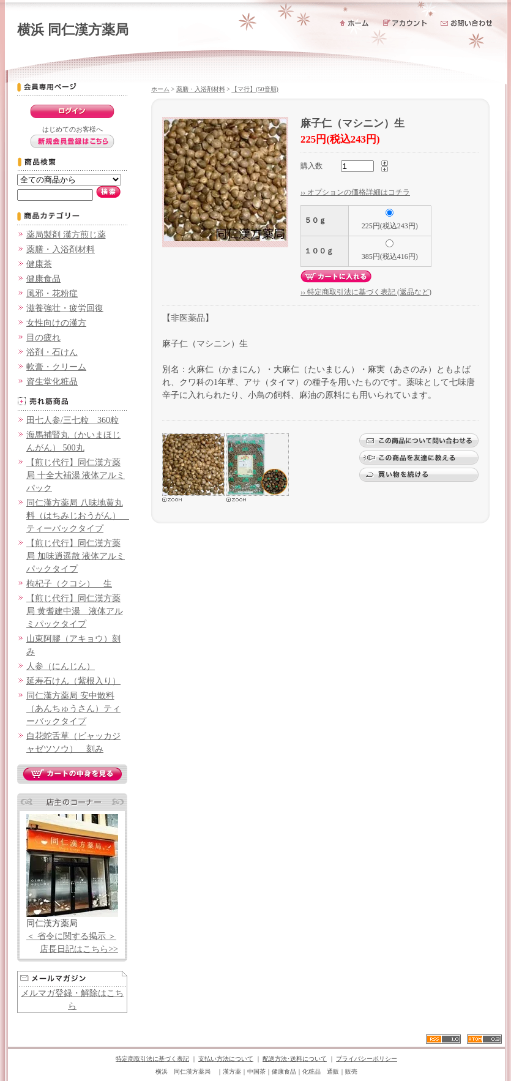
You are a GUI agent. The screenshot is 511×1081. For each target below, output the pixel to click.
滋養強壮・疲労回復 (64, 308)
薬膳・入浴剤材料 (60, 249)
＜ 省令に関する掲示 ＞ (71, 936)
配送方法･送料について (295, 1058)
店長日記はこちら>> (79, 949)
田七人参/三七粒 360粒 (72, 420)
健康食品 (43, 278)
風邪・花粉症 (52, 293)
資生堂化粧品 (52, 381)
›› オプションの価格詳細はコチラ (355, 192)
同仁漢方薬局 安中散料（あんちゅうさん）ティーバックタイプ (73, 708)
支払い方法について (225, 1058)
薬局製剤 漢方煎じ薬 (66, 234)
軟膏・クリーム (56, 367)
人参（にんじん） (60, 666)
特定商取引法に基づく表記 (152, 1058)
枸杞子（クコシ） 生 (69, 583)
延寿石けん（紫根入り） (73, 681)
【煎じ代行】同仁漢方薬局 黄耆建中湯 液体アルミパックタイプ (74, 611)
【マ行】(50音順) (254, 89)
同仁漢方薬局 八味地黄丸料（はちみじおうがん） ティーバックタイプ (77, 515)
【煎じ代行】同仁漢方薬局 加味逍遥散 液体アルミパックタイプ (75, 556)
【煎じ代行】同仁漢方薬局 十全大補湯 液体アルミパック (75, 475)
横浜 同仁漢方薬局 (73, 29)
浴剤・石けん (52, 352)
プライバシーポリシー (366, 1058)
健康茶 (39, 264)
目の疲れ (43, 337)
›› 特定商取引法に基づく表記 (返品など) (365, 292)
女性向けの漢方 (56, 322)
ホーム (160, 89)
